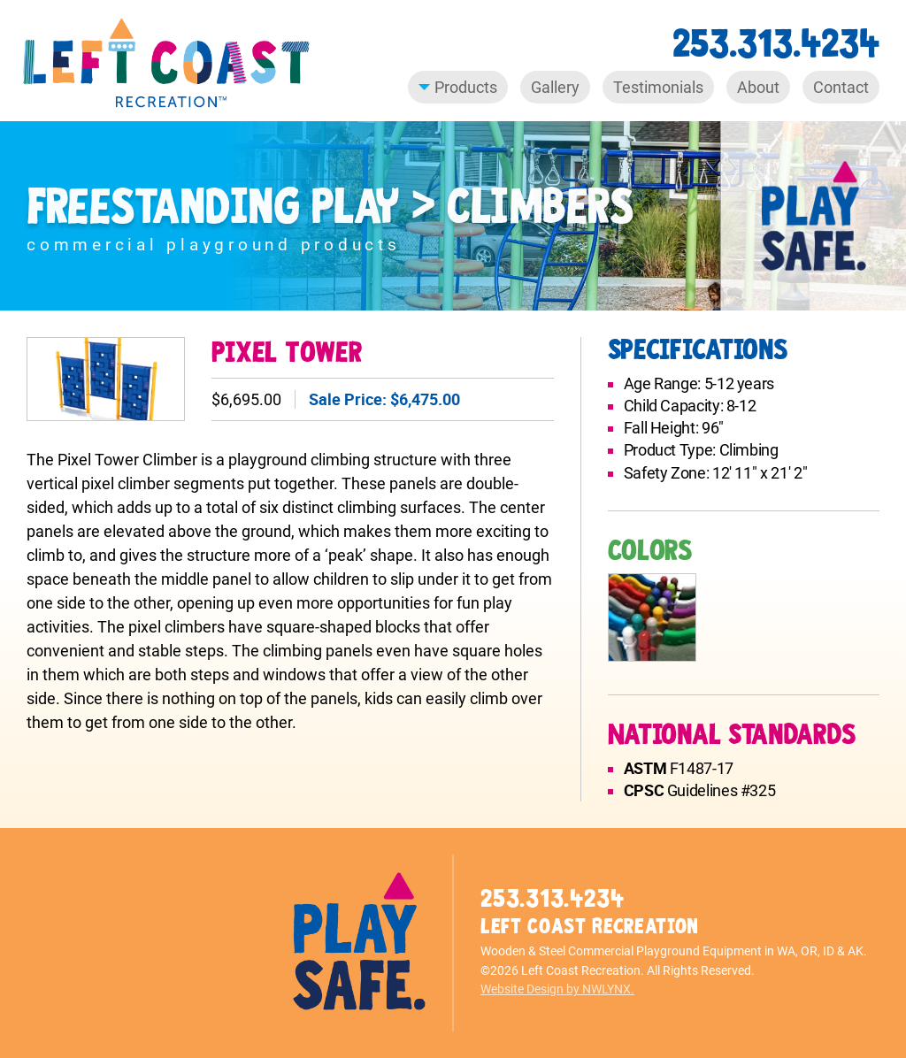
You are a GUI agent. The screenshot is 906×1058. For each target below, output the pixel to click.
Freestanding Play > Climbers (330, 207)
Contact (841, 87)
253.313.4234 (775, 44)
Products (457, 87)
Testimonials (658, 87)
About (758, 87)
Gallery (555, 87)
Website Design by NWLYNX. (557, 989)
